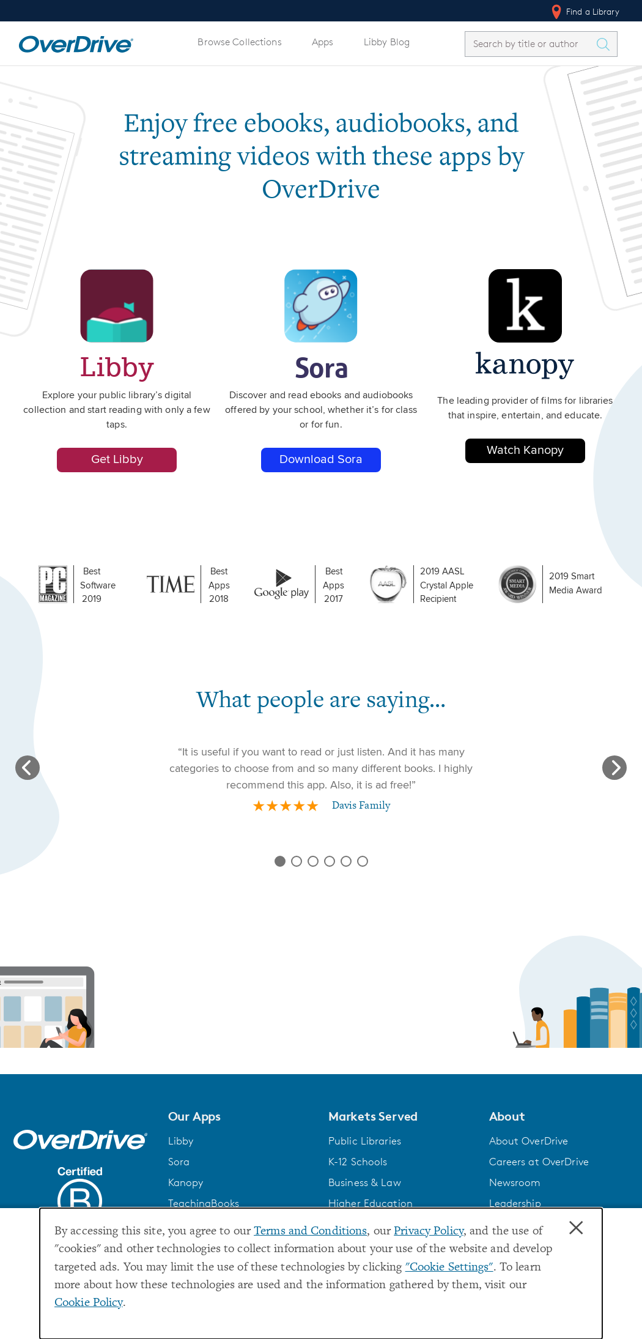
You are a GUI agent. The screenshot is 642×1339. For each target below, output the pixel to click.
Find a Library (584, 11)
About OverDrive (529, 1141)
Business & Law (364, 1182)
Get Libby (117, 459)
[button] (241, 1116)
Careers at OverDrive (539, 1161)
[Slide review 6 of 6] (362, 861)
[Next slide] (614, 767)
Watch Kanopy (525, 450)
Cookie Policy (88, 1303)
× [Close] (576, 1228)
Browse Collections (239, 42)
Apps (323, 42)
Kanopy (186, 1182)
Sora (179, 1161)
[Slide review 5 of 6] (346, 861)
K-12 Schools (357, 1161)
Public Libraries (364, 1141)
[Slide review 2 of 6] (296, 861)
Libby (181, 1141)
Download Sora (321, 459)
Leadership (515, 1203)
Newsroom (515, 1182)
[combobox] (530, 44)
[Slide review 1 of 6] (280, 861)
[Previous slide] (27, 767)
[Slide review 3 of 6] (313, 861)
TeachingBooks (204, 1203)
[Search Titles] (606, 44)
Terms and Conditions (310, 1231)
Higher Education (370, 1203)
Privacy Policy (428, 1231)
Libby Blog (387, 42)
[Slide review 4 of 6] (329, 861)
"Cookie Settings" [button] (449, 1268)
